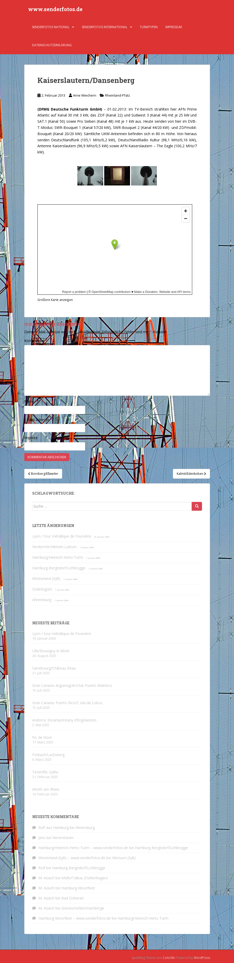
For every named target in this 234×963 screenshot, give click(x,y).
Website (31, 437)
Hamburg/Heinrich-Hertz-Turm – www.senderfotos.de (83, 847)
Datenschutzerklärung (52, 45)
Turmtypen (149, 27)
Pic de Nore (42, 737)
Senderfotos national (50, 27)
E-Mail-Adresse (38, 419)
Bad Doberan (72, 898)
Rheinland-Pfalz (117, 95)
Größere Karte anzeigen (55, 300)
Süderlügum (42, 589)
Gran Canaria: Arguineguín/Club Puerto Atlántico (72, 685)
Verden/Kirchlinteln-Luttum (54, 546)
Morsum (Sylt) (124, 857)
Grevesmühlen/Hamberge (82, 908)
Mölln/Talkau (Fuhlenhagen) (84, 877)
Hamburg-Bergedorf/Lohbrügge (58, 567)
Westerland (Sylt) (46, 578)
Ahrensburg (41, 599)
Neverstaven (63, 837)
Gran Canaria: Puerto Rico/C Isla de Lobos (67, 702)
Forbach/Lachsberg (48, 754)
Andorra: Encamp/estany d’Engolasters (64, 720)
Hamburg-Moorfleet (78, 888)
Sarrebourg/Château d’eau (54, 668)
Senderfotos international (104, 27)
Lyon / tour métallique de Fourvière (61, 536)
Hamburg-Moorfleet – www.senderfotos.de (74, 918)
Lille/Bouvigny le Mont (50, 650)
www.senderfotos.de (55, 9)
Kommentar (35, 340)
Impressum (173, 27)
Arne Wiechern (84, 95)
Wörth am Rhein (45, 789)
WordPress (202, 958)
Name (31, 401)
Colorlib (169, 958)
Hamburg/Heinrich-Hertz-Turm (57, 557)
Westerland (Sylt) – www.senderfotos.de (71, 857)
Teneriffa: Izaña (45, 772)
